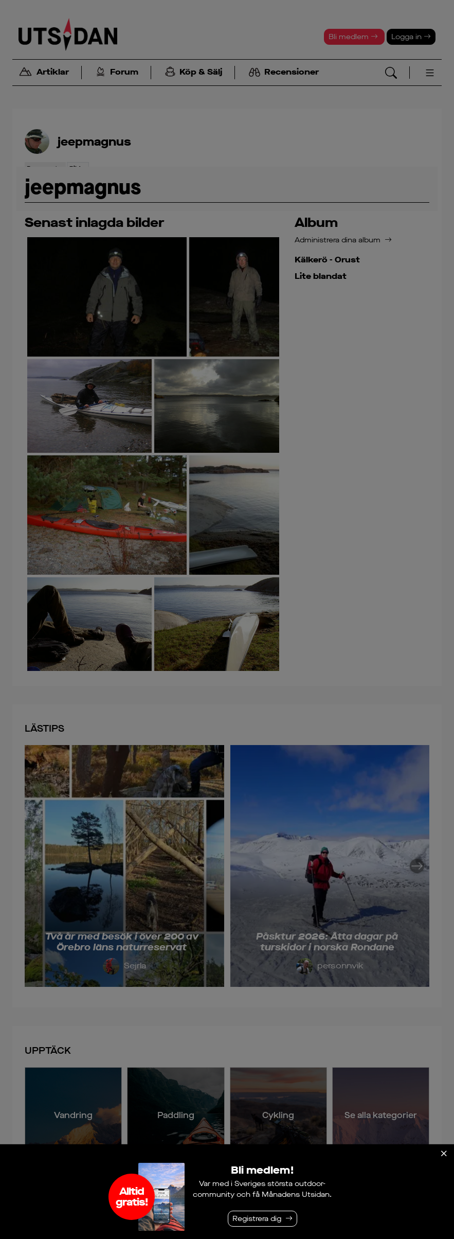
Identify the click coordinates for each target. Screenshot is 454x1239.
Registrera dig (256, 1219)
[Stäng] (443, 1153)
